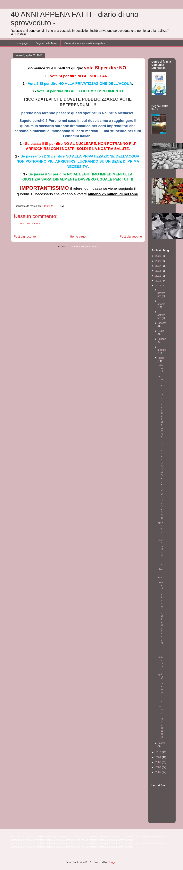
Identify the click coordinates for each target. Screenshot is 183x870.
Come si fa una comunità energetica (84, 43)
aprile (161, 357)
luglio (161, 330)
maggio (161, 349)
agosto (162, 322)
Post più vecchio (131, 236)
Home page (21, 43)
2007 (158, 767)
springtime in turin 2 (160, 688)
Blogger (112, 862)
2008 (158, 762)
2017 (158, 265)
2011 (158, 285)
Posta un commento (30, 223)
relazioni (160, 368)
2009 (158, 757)
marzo (161, 743)
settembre (161, 316)
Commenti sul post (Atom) (83, 246)
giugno (162, 338)
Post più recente (25, 236)
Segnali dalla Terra (46, 43)
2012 (158, 280)
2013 (158, 275)
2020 (158, 260)
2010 (158, 752)
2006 (158, 772)
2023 (158, 255)
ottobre (161, 304)
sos (160, 577)
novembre (161, 294)
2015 (158, 270)
